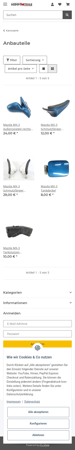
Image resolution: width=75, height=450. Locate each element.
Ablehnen (38, 435)
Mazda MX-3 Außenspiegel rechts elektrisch (17, 127)
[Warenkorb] (68, 4)
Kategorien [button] (12, 292)
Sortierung (33, 60)
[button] (52, 4)
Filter (11, 60)
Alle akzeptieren (38, 412)
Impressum (14, 401)
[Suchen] (33, 15)
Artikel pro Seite (19, 68)
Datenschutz (32, 401)
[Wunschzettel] (60, 4)
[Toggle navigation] (5, 2)
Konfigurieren (38, 423)
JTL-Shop (44, 445)
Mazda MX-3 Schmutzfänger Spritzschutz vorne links (53, 127)
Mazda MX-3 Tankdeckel (49, 188)
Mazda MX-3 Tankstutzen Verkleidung (11, 250)
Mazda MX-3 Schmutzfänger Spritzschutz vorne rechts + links (15, 188)
